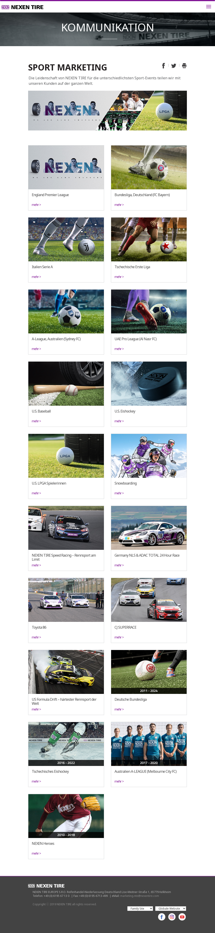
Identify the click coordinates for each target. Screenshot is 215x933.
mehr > (36, 205)
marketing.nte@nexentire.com (139, 896)
